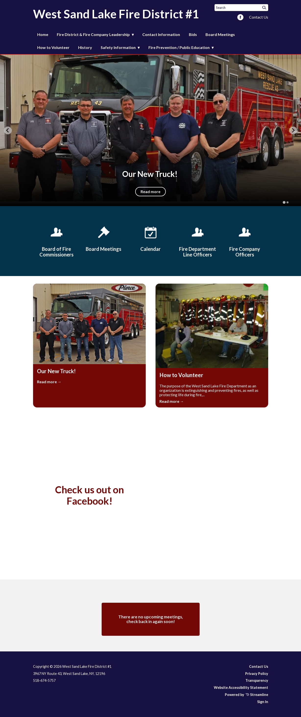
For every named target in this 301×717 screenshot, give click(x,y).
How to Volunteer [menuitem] (53, 47)
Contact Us (258, 17)
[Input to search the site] (241, 7)
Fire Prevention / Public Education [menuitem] (179, 47)
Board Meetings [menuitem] (220, 34)
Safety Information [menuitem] (118, 47)
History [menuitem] (85, 47)
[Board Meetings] (103, 238)
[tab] (284, 202)
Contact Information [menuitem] (161, 34)
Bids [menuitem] (193, 34)
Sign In (262, 702)
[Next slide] (293, 130)
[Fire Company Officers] (244, 241)
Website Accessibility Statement (241, 687)
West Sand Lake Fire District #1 (116, 14)
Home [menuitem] (42, 34)
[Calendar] (150, 238)
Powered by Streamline (246, 695)
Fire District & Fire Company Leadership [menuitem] (93, 34)
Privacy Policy (256, 673)
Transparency (256, 680)
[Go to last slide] (8, 130)
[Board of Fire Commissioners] (56, 241)
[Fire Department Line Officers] (197, 241)
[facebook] (240, 17)
